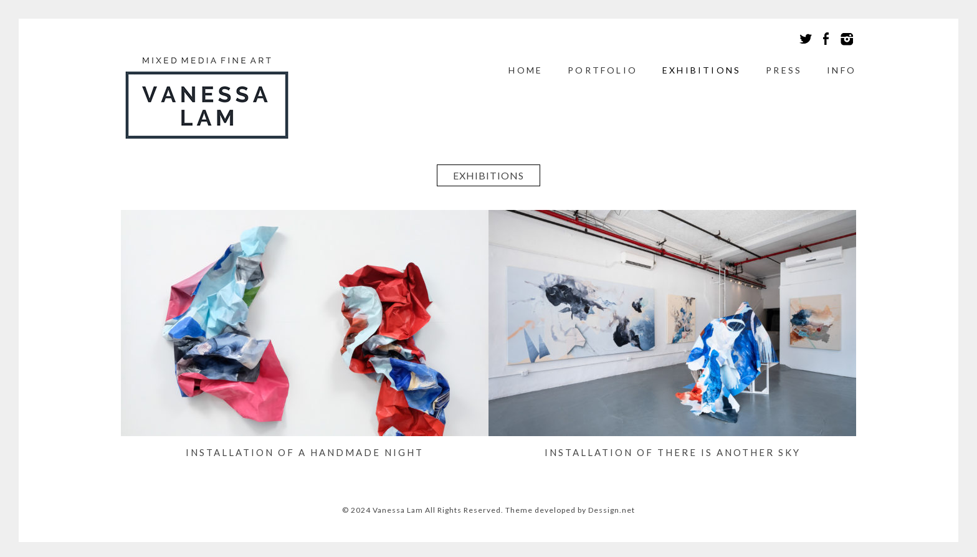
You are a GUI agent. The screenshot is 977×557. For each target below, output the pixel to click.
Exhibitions (701, 70)
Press (784, 70)
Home (525, 70)
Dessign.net (611, 510)
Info (841, 70)
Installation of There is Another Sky (673, 452)
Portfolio (602, 70)
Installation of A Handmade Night (305, 452)
